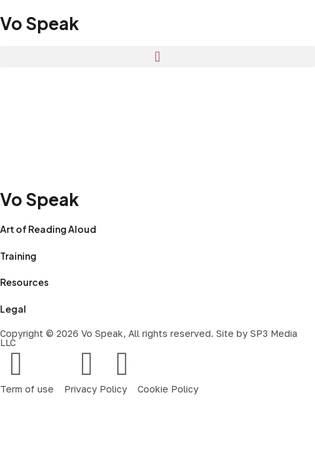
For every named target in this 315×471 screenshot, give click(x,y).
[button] (157, 56)
